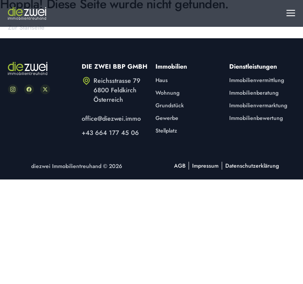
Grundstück (169, 105)
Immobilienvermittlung (256, 80)
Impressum (205, 166)
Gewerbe (166, 118)
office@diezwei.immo (111, 118)
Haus (161, 80)
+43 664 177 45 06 (110, 132)
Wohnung (167, 93)
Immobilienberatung (254, 93)
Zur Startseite (26, 27)
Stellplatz (166, 131)
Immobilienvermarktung (258, 105)
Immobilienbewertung (256, 118)
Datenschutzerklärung (252, 166)
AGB (179, 166)
